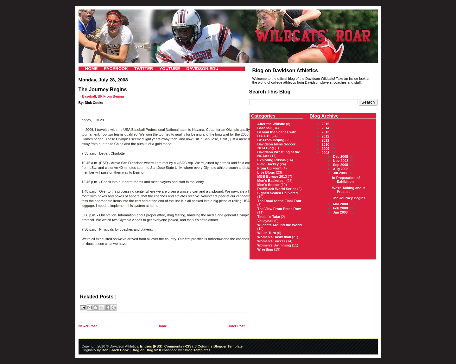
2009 (326, 148)
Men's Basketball (271, 180)
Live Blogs (266, 172)
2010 (326, 144)
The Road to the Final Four (279, 201)
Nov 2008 (341, 161)
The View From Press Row (279, 209)
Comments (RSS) (178, 346)
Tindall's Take (268, 217)
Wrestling (265, 249)
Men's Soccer (268, 185)
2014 (326, 128)
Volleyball (265, 221)
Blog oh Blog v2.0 (146, 350)
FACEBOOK (116, 68)
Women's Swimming (274, 245)
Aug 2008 (341, 169)
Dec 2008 (341, 156)
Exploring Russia (271, 160)
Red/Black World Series (276, 189)
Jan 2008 (341, 212)
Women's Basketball (274, 237)
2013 (326, 132)
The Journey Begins (348, 198)
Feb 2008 (341, 208)
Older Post (236, 326)
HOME (91, 68)
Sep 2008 (341, 165)
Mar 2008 (341, 204)
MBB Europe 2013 (272, 176)
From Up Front (269, 168)
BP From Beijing (111, 96)
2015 (326, 124)
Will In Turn (266, 233)
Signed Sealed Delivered (277, 193)
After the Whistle (271, 124)
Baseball (89, 96)
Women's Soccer (271, 241)
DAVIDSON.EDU (202, 68)
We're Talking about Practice (348, 190)
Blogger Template (227, 346)
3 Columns (203, 346)
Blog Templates (198, 350)
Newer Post (88, 326)
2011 (326, 140)
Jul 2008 (340, 173)
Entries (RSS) (151, 346)
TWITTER (143, 68)
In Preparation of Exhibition (346, 179)
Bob (105, 350)
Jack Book (120, 350)
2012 (326, 136)
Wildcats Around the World (279, 225)
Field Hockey (268, 164)
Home (162, 326)
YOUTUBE (169, 68)
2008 (326, 153)
